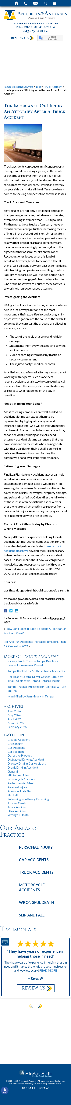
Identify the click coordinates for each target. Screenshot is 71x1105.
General (13, 771)
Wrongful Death (18, 815)
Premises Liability (19, 791)
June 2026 (14, 711)
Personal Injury (17, 787)
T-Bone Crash (17, 803)
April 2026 (14, 719)
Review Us (20, 38)
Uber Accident (17, 811)
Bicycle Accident (19, 739)
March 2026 (16, 723)
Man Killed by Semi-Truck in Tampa (31, 696)
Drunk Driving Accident (23, 767)
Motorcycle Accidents (32, 887)
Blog (38, 86)
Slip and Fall (31, 915)
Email (35, 3)
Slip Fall (13, 795)
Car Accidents (34, 859)
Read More (48, 970)
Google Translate (52, 38)
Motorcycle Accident (21, 779)
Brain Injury (15, 743)
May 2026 (14, 715)
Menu (54, 3)
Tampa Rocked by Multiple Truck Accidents (36, 671)
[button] (40, 1006)
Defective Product (20, 755)
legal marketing (26, 1084)
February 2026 (17, 727)
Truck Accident (53, 86)
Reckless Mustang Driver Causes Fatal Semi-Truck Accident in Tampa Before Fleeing (36, 678)
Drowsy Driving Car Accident (27, 763)
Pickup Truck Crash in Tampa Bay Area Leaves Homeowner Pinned (33, 663)
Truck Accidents (36, 872)
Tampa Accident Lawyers (18, 86)
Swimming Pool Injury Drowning (28, 799)
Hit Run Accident (19, 775)
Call (25, 3)
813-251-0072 (35, 31)
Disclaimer (28, 1088)
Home (16, 3)
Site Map (44, 1088)
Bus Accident (16, 747)
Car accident (16, 751)
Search (45, 3)
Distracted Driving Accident (26, 759)
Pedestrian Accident (21, 783)
